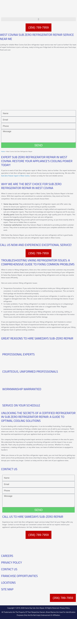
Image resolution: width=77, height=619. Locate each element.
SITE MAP (7, 589)
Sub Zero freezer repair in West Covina (15, 176)
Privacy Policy (65, 608)
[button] (38, 19)
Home (3, 151)
